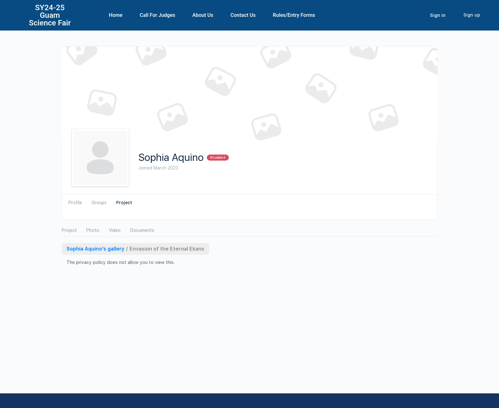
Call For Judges (157, 15)
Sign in (438, 15)
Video (115, 230)
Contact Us (243, 15)
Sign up (471, 14)
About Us (203, 15)
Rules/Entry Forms (294, 15)
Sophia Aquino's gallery (95, 249)
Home (116, 15)
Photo (92, 230)
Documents (142, 230)
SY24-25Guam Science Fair (50, 15)
